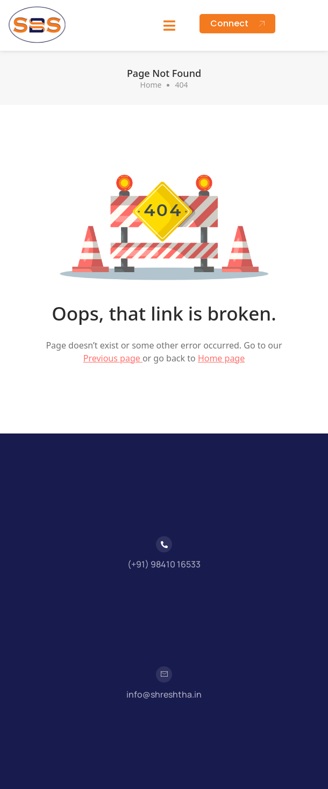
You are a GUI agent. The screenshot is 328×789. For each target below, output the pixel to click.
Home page (221, 358)
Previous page (112, 358)
